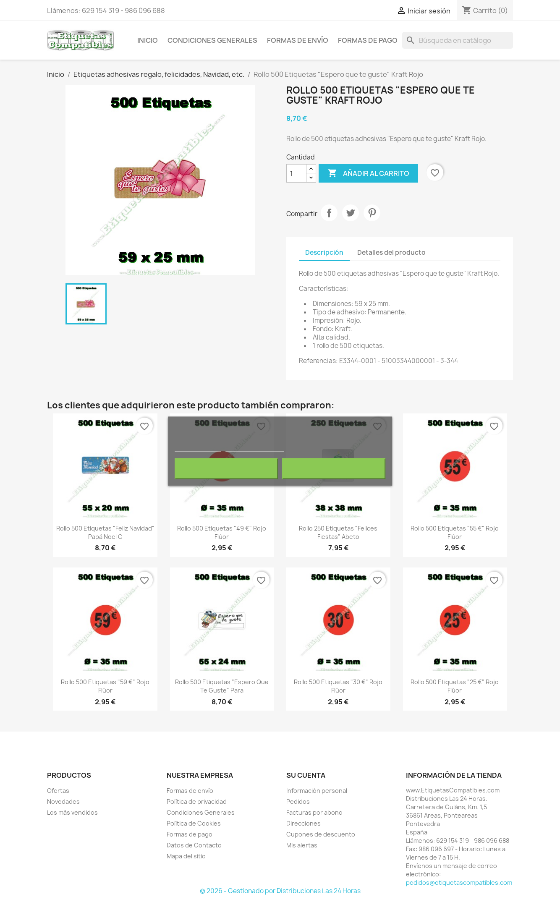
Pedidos (298, 801)
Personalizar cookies (254, 447)
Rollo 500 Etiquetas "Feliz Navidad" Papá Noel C (105, 532)
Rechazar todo (226, 468)
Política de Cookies (194, 823)
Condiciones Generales (212, 40)
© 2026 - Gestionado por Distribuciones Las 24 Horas (280, 890)
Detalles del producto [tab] (391, 252)
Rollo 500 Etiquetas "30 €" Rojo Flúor (338, 686)
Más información (198, 447)
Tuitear (350, 212)
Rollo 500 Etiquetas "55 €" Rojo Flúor (455, 532)
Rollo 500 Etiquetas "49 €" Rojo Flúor (221, 532)
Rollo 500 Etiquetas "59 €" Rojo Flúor (105, 686)
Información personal (316, 791)
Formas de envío (297, 40)
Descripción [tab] (324, 252)
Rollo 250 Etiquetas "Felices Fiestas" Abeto (338, 532)
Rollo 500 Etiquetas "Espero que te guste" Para (222, 686)
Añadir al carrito (368, 173)
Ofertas (58, 791)
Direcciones (303, 823)
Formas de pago (368, 40)
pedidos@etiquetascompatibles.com (459, 882)
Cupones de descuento (320, 834)
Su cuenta (305, 775)
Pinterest (372, 212)
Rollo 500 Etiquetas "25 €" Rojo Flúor (455, 686)
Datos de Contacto (194, 845)
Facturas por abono (314, 812)
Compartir (329, 212)
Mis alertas (301, 845)
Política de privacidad (197, 801)
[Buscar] (457, 40)
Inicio (147, 40)
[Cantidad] (296, 173)
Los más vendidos (72, 812)
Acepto (333, 468)
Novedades (63, 801)
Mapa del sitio (186, 856)
